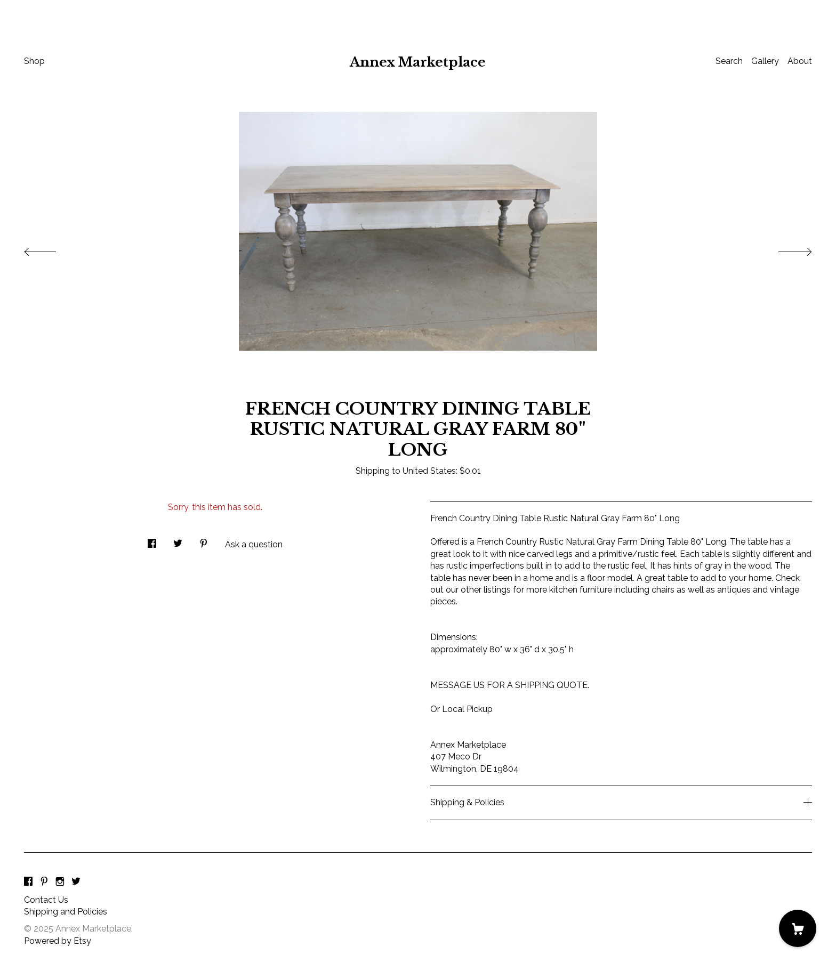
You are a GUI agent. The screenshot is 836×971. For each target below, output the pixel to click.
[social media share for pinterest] (203, 540)
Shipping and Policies (65, 912)
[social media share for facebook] (152, 540)
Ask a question (254, 544)
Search (729, 61)
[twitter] (76, 882)
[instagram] (60, 882)
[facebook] (28, 882)
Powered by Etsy (57, 941)
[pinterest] (44, 882)
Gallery (765, 61)
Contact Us (46, 900)
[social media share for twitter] (177, 540)
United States (429, 471)
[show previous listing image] (50, 249)
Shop (34, 61)
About (799, 61)
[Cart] (797, 928)
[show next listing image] (785, 249)
